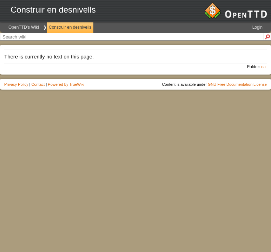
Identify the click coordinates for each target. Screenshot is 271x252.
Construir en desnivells (70, 27)
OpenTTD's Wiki (23, 27)
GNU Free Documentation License (237, 84)
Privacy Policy (16, 84)
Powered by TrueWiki (66, 84)
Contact (38, 84)
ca (263, 66)
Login (257, 27)
